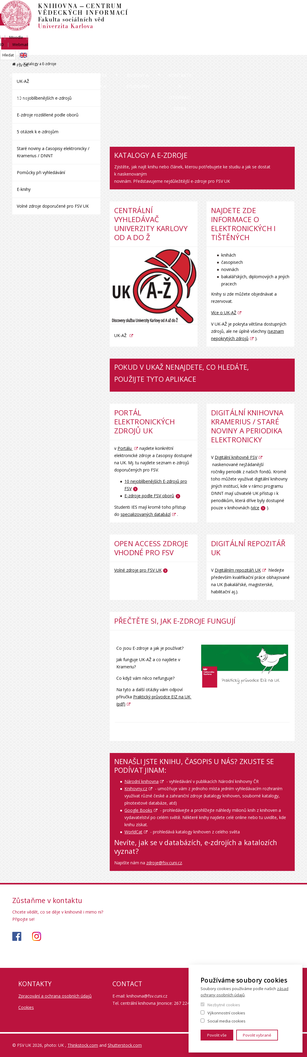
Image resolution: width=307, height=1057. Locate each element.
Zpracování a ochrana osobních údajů (55, 996)
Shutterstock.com (125, 1045)
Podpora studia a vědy (135, 55)
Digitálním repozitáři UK (238, 570)
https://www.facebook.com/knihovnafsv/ (16, 936)
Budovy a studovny (195, 55)
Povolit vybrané (257, 1035)
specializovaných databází (146, 514)
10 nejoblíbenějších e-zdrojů (44, 98)
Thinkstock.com (82, 1045)
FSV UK (289, 32)
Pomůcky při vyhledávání (41, 172)
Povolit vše (217, 1035)
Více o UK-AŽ (223, 312)
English (290, 22)
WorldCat (133, 832)
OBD (266, 11)
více (255, 507)
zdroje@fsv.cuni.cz (164, 863)
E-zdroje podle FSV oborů (149, 495)
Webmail (287, 11)
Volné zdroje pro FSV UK (138, 570)
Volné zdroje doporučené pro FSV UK (53, 206)
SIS (229, 11)
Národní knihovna (141, 781)
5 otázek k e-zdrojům (37, 131)
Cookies (26, 1007)
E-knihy (24, 189)
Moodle (247, 11)
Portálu (125, 448)
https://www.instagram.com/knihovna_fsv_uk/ (36, 936)
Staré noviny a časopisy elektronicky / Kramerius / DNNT (53, 152)
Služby (86, 49)
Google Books (138, 810)
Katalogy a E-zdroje (40, 55)
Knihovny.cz (135, 788)
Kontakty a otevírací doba (260, 55)
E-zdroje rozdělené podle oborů (48, 115)
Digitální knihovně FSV (236, 457)
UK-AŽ (23, 81)
